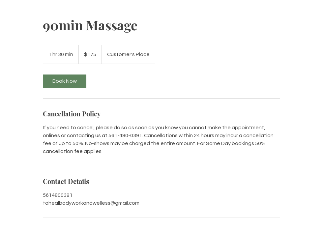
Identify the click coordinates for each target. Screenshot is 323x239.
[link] (64, 81)
